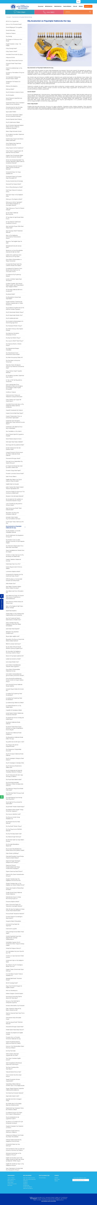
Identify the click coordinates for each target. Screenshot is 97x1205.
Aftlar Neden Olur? (11, 583)
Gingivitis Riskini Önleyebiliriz (13, 921)
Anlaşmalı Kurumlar (12, 1183)
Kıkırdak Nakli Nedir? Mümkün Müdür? (14, 979)
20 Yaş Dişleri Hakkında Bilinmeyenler (12, 213)
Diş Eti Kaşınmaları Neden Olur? (14, 315)
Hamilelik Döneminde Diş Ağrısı (14, 54)
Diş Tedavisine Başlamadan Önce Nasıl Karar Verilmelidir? (14, 546)
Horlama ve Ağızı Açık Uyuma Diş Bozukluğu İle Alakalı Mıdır (15, 555)
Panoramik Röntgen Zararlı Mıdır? (15, 1026)
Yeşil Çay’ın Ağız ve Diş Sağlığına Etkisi (14, 195)
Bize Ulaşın (21, 12)
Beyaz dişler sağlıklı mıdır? (13, 636)
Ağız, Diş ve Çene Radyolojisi (29, 1179)
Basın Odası (57, 1179)
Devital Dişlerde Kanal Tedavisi (14, 119)
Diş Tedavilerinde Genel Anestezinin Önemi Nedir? (13, 353)
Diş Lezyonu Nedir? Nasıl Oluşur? (14, 341)
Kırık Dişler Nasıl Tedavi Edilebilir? (14, 442)
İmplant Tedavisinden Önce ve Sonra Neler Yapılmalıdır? (14, 417)
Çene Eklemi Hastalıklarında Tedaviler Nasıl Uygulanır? (13, 665)
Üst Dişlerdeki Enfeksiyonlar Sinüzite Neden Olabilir (13, 77)
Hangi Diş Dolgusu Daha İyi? (13, 948)
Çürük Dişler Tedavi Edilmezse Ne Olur (15, 522)
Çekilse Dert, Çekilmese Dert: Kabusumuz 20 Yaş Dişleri (13, 255)
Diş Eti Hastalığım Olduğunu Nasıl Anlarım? (15, 759)
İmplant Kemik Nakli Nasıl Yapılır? (14, 413)
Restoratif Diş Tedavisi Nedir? (13, 184)
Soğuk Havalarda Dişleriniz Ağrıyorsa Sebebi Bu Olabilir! (13, 1042)
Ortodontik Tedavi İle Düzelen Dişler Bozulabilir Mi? (14, 177)
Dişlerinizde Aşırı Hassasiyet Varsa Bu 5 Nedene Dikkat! (14, 1108)
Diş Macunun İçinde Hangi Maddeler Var (13, 817)
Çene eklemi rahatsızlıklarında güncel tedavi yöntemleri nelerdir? (15, 674)
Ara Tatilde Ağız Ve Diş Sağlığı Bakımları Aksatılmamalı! (13, 1104)
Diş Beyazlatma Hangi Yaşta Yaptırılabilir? (13, 297)
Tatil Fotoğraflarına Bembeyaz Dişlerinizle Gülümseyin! (14, 1063)
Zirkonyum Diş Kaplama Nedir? (14, 199)
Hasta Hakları (10, 1182)
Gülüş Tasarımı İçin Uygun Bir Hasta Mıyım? (13, 400)
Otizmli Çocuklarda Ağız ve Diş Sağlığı (14, 68)
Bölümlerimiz (48, 6)
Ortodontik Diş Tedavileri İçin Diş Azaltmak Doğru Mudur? (14, 575)
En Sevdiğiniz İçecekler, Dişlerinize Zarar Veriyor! (15, 135)
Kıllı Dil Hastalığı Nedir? (12, 983)
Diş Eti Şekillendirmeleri (12, 318)
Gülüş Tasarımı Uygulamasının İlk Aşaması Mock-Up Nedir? (14, 151)
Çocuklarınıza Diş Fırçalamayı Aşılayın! (13, 275)
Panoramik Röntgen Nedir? (13, 458)
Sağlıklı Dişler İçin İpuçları (12, 484)
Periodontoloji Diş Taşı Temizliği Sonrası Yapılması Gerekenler (14, 108)
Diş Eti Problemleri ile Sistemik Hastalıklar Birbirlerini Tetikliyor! (14, 771)
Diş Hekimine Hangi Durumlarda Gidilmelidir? (14, 789)
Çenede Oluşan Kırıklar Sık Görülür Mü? (15, 689)
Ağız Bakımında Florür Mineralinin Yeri (14, 591)
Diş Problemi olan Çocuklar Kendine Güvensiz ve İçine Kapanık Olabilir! (15, 541)
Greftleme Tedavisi (11, 392)
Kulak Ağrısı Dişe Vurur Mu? (13, 564)
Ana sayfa (8, 17)
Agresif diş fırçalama (11, 610)
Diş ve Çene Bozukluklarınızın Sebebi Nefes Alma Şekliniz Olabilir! (15, 849)
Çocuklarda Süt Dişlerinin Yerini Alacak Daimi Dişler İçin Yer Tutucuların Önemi (14, 270)
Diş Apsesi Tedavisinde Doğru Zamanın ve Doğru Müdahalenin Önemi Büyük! (14, 728)
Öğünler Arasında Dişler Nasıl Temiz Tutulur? (15, 1013)
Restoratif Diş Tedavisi (28, 1188)
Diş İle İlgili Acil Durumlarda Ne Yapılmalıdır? (14, 802)
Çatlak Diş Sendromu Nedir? (13, 659)
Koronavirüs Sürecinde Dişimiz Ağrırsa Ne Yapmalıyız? (14, 997)
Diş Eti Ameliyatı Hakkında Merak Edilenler (14, 754)
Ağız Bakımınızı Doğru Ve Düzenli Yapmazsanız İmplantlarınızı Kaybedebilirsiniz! (15, 597)
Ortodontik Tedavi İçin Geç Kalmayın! (13, 1145)
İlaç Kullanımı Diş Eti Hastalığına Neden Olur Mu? (14, 965)
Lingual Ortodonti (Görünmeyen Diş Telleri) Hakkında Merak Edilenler (14, 454)
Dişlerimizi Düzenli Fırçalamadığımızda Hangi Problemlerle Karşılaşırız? (13, 867)
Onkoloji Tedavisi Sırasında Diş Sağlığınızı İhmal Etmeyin (13, 1140)
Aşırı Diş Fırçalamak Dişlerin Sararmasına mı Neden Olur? (13, 619)
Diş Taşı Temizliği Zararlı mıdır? (14, 833)
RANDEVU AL (88, 6)
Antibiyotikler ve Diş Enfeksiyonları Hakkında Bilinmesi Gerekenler (15, 614)
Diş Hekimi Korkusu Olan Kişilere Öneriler (14, 329)
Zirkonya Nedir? (10, 89)
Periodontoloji (26, 1185)
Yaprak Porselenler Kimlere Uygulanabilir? (13, 1080)
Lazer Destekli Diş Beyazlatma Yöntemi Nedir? (14, 504)
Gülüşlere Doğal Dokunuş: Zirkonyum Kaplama (13, 1131)
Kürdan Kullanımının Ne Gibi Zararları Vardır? (13, 448)
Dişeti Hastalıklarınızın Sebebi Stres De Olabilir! (15, 551)
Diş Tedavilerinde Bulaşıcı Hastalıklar (12, 349)
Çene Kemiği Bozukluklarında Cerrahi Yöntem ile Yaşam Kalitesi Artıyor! (14, 680)
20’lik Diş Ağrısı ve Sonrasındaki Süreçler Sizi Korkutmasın (14, 579)
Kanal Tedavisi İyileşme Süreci (13, 439)
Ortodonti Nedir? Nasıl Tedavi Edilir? (13, 64)
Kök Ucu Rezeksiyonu (12, 990)
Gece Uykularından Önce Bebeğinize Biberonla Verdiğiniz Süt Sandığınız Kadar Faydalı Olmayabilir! (14, 387)
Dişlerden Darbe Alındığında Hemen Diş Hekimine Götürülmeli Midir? (15, 366)
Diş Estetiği (9, 36)
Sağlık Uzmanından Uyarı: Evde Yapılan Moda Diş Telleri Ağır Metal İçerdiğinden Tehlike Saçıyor (15, 1159)
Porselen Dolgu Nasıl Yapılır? (13, 470)
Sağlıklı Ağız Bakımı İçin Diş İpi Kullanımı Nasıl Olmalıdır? (14, 480)
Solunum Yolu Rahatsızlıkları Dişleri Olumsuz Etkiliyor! (15, 1047)
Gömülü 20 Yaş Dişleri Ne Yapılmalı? (12, 925)
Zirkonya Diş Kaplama (11, 86)
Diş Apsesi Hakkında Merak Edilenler (13, 723)
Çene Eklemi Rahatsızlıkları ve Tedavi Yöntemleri (14, 260)
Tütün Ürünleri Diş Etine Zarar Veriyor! (13, 1075)
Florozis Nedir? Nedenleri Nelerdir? (15, 913)
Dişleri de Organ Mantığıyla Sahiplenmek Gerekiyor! (13, 861)
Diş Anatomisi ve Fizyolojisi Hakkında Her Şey (13, 527)
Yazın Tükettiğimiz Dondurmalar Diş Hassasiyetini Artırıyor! (14, 1169)
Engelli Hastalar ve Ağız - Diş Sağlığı (13, 44)
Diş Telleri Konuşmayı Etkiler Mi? (14, 357)
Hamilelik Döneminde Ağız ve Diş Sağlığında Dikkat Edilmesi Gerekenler (15, 406)
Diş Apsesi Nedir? (10, 294)
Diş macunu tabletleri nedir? (13, 814)
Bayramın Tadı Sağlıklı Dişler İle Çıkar (14, 242)
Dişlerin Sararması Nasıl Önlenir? (14, 871)
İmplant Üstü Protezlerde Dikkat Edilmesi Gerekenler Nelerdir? (14, 156)
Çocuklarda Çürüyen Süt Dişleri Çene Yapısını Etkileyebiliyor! (14, 1113)
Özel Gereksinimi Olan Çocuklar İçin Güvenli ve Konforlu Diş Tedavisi (15, 1149)
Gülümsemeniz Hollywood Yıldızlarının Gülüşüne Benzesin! (14, 395)
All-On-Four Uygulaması (12, 21)
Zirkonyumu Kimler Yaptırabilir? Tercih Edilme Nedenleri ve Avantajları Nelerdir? (14, 204)
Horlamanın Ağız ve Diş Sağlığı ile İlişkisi (14, 961)
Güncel (75, 6)
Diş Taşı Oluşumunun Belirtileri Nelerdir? (14, 830)
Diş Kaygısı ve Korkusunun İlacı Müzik (14, 40)
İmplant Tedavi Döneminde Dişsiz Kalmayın (15, 970)
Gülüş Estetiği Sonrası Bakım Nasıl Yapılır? (15, 932)
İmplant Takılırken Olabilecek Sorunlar (13, 560)
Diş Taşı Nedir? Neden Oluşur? (14, 826)
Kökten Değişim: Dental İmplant (14, 993)
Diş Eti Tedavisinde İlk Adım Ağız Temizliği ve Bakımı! (14, 775)
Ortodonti (25, 1182)
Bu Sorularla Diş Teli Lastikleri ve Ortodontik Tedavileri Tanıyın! (14, 499)
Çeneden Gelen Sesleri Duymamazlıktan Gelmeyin (13, 518)
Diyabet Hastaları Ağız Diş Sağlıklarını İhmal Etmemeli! (13, 879)
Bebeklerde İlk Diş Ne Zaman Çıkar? (13, 246)
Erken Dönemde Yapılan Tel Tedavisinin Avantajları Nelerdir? (14, 905)
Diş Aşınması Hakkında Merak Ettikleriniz (13, 733)
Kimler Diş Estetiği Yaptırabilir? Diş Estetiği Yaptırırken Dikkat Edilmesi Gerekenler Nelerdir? (15, 161)
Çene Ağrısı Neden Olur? (12, 662)
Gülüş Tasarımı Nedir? (11, 51)
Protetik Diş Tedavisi (27, 1186)
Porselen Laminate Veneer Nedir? (15, 473)
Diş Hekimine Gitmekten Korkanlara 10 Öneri (12, 334)
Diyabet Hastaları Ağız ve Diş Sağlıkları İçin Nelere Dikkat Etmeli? (15, 884)
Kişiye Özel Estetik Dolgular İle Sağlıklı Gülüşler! (14, 986)
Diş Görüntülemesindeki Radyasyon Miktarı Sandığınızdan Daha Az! (14, 784)
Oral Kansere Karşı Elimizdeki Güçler (13, 1018)
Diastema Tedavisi (10, 33)
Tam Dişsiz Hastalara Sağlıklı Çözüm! (13, 1059)
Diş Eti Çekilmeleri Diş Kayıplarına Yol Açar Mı (14, 536)
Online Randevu (42, 1177)
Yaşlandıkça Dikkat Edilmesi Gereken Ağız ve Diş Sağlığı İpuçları (15, 1084)
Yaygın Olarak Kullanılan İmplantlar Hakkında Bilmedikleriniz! (15, 1089)
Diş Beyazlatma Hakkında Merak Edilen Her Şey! (14, 738)
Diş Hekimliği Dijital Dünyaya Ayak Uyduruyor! (15, 793)
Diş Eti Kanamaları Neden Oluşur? (15, 312)
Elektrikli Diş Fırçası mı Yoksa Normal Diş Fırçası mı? (13, 897)
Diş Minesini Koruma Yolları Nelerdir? (13, 822)
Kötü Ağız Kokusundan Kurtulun (14, 60)
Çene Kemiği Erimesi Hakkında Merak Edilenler (14, 685)
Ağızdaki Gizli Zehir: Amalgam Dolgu (14, 1099)
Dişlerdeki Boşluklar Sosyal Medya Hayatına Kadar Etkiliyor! (15, 857)
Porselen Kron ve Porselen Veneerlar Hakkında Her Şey (13, 1038)
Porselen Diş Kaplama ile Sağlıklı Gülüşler (14, 1033)
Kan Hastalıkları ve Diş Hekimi (14, 431)
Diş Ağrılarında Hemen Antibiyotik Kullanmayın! (15, 718)
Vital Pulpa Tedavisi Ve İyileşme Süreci (14, 190)
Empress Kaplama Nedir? (12, 901)
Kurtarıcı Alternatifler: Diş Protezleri (15, 1005)
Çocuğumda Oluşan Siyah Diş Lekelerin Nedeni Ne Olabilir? (14, 264)
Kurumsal (40, 6)
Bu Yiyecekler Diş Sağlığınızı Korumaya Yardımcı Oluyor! (13, 652)
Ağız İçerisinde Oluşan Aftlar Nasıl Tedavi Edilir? (14, 227)
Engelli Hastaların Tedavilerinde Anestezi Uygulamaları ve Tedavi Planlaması (14, 303)
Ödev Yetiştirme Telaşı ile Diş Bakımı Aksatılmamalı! (13, 1009)
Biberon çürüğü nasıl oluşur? (13, 644)
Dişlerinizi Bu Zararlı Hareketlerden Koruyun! (15, 875)
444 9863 (50, 12)
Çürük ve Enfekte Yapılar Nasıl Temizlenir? (14, 279)
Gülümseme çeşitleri (11, 928)
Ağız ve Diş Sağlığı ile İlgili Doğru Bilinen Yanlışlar (14, 606)
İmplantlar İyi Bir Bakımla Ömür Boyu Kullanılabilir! (14, 427)
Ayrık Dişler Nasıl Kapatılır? (13, 628)
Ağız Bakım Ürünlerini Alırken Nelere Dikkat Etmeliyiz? (13, 587)
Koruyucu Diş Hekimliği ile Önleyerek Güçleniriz (13, 1001)
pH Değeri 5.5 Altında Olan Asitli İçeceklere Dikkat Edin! (14, 466)
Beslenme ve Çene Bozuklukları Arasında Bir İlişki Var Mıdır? (14, 251)
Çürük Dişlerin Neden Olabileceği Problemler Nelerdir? (14, 713)
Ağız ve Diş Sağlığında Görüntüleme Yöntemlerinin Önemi (13, 237)
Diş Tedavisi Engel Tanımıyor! (13, 836)
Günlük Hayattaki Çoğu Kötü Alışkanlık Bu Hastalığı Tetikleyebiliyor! (13, 938)
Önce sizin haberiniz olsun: (80, 1177)
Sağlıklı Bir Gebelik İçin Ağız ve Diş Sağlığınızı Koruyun (15, 1164)
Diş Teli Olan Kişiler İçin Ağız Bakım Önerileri (15, 840)
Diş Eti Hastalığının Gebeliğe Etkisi (15, 763)
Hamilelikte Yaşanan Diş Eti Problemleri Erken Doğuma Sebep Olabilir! (15, 944)
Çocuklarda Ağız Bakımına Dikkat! (15, 702)
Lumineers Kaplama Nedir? (13, 571)
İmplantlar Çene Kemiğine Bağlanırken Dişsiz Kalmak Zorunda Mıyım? (15, 422)
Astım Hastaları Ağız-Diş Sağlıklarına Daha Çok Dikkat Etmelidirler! (13, 624)
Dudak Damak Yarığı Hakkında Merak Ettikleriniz (14, 893)
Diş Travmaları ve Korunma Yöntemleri (13, 361)
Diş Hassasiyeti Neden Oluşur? (14, 325)
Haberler (56, 1177)
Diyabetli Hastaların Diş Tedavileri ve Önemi (14, 1126)
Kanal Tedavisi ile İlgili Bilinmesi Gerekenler (14, 99)
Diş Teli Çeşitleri (10, 95)
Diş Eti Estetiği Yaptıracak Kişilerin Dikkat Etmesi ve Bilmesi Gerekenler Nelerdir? (15, 127)
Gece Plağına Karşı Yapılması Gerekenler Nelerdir (13, 144)
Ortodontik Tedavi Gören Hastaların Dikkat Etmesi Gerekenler (15, 103)
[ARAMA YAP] (78, 12)
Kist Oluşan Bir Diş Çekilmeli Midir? (15, 445)
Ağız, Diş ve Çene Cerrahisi (29, 1177)
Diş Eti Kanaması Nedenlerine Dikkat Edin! (14, 766)
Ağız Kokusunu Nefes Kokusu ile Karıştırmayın (14, 602)
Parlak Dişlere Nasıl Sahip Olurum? (15, 1029)
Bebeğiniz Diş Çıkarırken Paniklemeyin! (12, 632)
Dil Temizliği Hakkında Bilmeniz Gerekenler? (14, 290)
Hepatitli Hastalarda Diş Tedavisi (14, 410)
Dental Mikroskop (10, 30)
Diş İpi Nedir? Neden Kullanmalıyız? (15, 806)
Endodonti (25, 1180)
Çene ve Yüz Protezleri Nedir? (14, 24)
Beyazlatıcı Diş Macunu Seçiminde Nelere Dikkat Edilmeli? (15, 640)
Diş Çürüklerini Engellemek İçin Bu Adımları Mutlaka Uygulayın (15, 308)
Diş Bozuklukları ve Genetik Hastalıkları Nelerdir (13, 531)
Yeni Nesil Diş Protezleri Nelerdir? (14, 1093)
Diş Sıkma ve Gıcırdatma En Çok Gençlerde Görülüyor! (14, 1122)
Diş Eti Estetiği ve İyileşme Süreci (15, 92)
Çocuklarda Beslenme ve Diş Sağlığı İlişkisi (13, 706)
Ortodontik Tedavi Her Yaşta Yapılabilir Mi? (13, 172)
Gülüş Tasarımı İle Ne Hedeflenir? (14, 148)
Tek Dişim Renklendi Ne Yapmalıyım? (12, 1068)
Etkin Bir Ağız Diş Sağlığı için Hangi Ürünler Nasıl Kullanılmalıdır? (15, 909)
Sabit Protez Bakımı (11, 476)
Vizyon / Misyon (11, 1177)
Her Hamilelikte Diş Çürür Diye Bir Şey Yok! (15, 952)
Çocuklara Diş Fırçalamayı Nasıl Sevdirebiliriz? (14, 694)
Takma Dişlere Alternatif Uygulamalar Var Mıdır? (12, 1054)
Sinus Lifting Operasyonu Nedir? (14, 187)
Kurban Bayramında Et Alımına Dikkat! (14, 567)
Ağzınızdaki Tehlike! (11, 111)
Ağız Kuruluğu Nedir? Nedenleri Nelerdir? (14, 231)
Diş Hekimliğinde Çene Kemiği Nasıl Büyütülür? (14, 798)
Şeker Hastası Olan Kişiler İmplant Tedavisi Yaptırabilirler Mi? (15, 487)
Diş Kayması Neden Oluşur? (13, 338)
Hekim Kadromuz (11, 1179)
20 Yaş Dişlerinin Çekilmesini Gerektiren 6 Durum (13, 222)
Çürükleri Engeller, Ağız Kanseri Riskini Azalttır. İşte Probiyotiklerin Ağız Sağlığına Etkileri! (15, 285)
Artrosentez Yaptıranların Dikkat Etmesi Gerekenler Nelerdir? (14, 115)
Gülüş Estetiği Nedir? (11, 48)
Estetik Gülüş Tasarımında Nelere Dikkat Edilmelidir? (14, 139)
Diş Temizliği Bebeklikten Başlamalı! (12, 845)
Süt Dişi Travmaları (11, 1050)
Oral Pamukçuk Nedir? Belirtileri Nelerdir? (14, 1022)
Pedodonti (25, 1183)
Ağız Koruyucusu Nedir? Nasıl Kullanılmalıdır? (13, 509)
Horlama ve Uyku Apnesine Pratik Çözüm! (15, 956)
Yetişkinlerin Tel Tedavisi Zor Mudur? (13, 82)
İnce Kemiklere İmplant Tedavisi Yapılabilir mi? (14, 974)
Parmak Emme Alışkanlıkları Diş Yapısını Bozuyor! (14, 462)
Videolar (56, 1180)
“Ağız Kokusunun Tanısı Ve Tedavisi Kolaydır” (15, 209)
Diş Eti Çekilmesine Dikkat (13, 122)
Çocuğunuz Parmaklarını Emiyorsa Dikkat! (15, 73)
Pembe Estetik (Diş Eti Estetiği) (14, 181)
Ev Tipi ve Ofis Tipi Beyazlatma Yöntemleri (14, 380)
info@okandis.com (60, 1199)
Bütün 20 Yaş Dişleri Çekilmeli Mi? (15, 656)
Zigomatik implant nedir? (12, 1096)
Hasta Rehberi (67, 6)
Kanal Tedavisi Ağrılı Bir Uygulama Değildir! (15, 435)
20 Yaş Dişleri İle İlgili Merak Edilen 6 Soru (15, 218)
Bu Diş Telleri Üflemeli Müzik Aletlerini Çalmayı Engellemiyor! (14, 647)
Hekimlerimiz (57, 6)
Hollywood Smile (10, 57)
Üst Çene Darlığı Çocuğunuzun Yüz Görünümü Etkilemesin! (15, 492)
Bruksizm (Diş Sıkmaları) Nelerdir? (15, 496)
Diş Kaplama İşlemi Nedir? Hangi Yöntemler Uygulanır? (14, 810)
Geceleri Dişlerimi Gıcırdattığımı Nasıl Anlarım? (14, 917)
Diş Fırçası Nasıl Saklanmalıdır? (14, 779)
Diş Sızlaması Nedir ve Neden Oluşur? (13, 344)
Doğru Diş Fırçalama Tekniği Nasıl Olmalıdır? (14, 888)
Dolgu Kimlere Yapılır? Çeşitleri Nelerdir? (14, 371)
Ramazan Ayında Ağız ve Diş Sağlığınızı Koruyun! (13, 1154)
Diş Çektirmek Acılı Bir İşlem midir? (15, 741)
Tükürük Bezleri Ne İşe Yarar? (13, 1072)
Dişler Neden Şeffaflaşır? (12, 853)
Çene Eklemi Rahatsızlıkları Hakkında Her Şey (13, 670)
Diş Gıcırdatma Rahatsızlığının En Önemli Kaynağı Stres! (14, 322)
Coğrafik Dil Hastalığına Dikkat (14, 710)
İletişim (81, 6)
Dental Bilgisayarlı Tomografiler (14, 27)
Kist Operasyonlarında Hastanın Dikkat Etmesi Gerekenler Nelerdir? (14, 167)
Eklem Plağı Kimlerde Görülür (14, 131)
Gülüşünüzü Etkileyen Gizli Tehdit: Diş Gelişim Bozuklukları (15, 1136)
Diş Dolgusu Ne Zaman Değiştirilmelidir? (12, 745)
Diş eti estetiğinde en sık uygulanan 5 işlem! (12, 1117)
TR (78, 1)
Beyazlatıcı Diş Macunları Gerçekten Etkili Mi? (12, 513)
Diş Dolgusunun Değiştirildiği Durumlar (13, 750)
